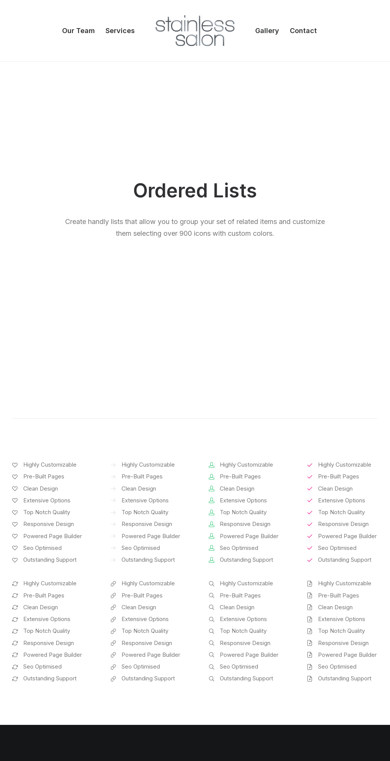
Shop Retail (27, 654)
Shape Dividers (126, 705)
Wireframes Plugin (131, 654)
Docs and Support (237, 635)
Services (120, 31)
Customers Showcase (337, 673)
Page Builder (123, 635)
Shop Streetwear (34, 684)
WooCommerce (128, 644)
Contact (303, 31)
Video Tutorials (231, 673)
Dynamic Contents (131, 684)
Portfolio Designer (36, 674)
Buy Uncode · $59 (338, 545)
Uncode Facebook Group (340, 635)
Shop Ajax (25, 644)
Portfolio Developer (38, 694)
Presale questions (236, 711)
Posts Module (125, 665)
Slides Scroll (123, 694)
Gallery (267, 31)
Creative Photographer (42, 665)
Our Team (78, 31)
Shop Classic (29, 635)
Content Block (125, 674)
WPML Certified (128, 714)
